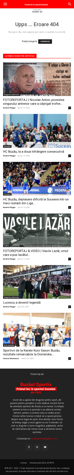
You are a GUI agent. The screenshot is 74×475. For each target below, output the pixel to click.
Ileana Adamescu (11, 358)
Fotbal (6, 246)
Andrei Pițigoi (9, 108)
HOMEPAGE (45, 42)
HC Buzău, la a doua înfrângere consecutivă (33, 151)
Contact (23, 462)
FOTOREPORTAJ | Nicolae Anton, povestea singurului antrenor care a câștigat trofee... (33, 102)
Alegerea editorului (11, 95)
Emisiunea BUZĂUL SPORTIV (42, 462)
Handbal (7, 146)
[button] (5, 4)
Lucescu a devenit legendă (22, 302)
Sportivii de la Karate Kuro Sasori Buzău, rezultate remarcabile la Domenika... (31, 352)
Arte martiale (9, 345)
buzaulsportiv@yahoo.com (44, 438)
